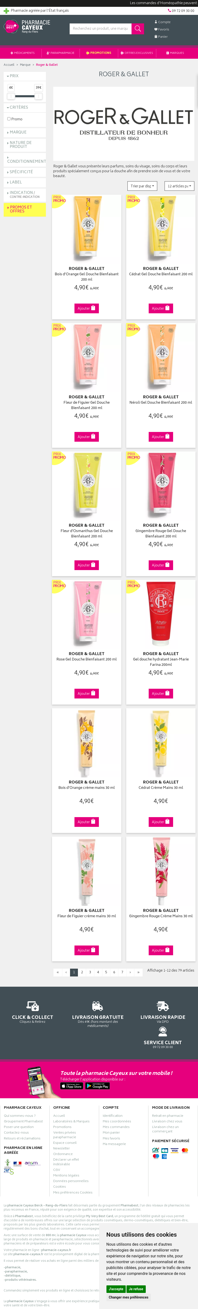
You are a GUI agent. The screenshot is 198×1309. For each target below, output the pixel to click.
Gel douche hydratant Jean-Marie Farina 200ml (161, 654)
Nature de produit (21, 145)
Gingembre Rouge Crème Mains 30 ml (161, 907)
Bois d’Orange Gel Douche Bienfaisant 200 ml (87, 275)
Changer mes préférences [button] (128, 1297)
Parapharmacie (60, 53)
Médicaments (22, 53)
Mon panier (111, 1106)
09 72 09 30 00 (173, 1000)
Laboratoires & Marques (71, 1094)
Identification (113, 1089)
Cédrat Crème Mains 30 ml (161, 778)
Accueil (9, 65)
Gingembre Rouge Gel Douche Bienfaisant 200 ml (160, 528)
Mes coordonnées (117, 1094)
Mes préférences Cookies (73, 1166)
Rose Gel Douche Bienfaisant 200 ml (86, 652)
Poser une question (19, 1100)
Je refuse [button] (136, 1289)
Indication (25, 195)
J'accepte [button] (116, 1289)
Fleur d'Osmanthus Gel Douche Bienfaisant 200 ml (87, 528)
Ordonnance (63, 1127)
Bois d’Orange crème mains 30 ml (86, 778)
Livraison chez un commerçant (165, 1102)
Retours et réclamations (22, 1111)
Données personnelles (71, 1154)
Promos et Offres (21, 209)
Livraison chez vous (167, 1094)
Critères (19, 108)
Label (16, 182)
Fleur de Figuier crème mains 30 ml (86, 905)
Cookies (59, 1160)
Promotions (98, 53)
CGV (56, 1143)
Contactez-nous (16, 1106)
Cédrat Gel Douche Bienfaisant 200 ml (161, 275)
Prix (14, 76)
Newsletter (61, 1121)
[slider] (11, 96)
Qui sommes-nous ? (20, 1089)
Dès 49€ (74, 1004)
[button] (142, 186)
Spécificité (21, 172)
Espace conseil (65, 1116)
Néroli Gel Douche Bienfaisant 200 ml (160, 401)
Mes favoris (111, 1111)
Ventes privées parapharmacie (64, 1108)
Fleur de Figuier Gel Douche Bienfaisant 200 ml (86, 401)
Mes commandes (116, 1100)
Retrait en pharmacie (167, 1089)
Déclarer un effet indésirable (66, 1135)
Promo (14, 119)
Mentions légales (66, 1149)
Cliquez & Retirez (25, 1000)
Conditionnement (26, 162)
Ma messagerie (114, 1117)
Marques (175, 53)
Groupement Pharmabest (23, 1094)
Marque (25, 65)
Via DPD (124, 1002)
